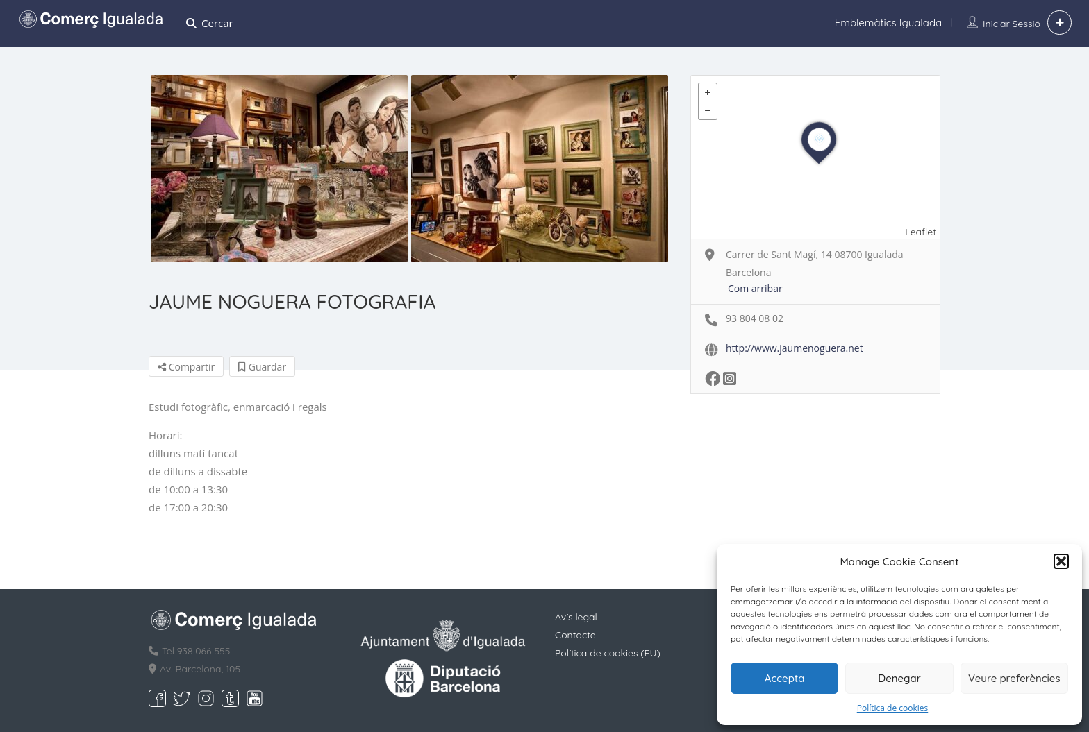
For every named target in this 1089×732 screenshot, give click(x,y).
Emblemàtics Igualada (888, 22)
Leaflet (920, 231)
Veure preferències (1014, 678)
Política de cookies (893, 708)
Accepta (785, 678)
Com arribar (755, 288)
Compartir (186, 366)
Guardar (262, 366)
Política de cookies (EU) (607, 653)
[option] (279, 168)
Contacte (575, 635)
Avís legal (576, 617)
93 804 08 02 (754, 318)
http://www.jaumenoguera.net (794, 348)
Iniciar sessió (1011, 23)
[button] (1061, 561)
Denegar (899, 678)
